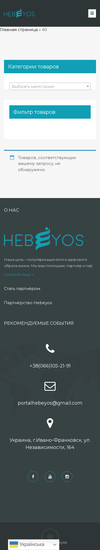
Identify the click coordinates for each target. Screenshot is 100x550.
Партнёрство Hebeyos (28, 302)
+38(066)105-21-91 (50, 366)
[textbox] (50, 86)
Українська (27, 544)
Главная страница (19, 29)
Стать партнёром (22, 288)
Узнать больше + (19, 274)
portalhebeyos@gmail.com (50, 403)
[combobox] (50, 86)
